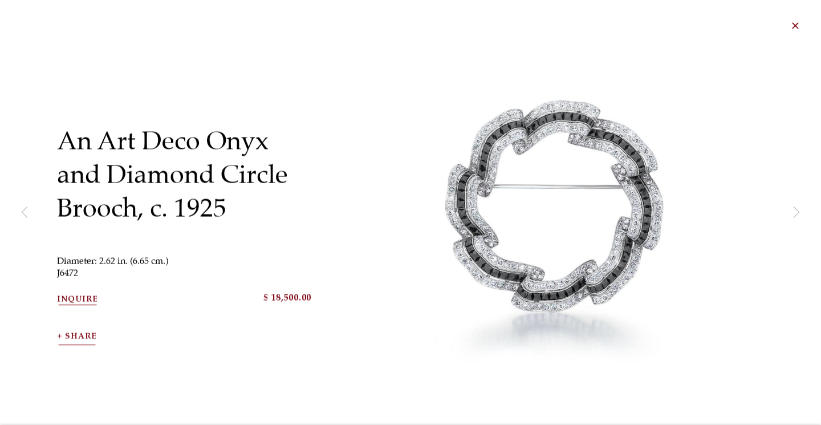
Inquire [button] (77, 309)
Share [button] (81, 346)
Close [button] (811, 25)
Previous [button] (24, 213)
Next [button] (796, 213)
